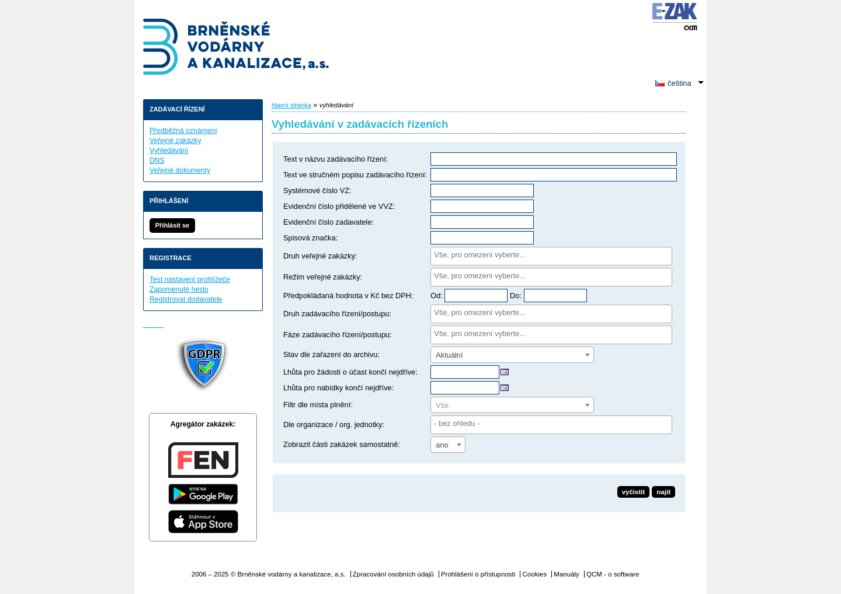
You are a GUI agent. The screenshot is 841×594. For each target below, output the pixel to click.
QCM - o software (612, 574)
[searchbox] (551, 254)
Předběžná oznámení (183, 131)
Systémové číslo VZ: (317, 190)
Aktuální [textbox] (449, 355)
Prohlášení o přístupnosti (478, 574)
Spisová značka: (310, 237)
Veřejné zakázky (175, 141)
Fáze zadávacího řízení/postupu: (337, 334)
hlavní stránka (291, 105)
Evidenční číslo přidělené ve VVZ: (339, 206)
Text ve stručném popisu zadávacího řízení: (355, 174)
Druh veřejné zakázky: (320, 255)
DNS (157, 160)
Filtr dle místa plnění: (318, 404)
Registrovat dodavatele (186, 299)
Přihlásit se (172, 225)
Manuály (566, 574)
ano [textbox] (442, 445)
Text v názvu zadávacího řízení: (335, 159)
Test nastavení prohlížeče (190, 279)
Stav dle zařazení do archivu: (331, 354)
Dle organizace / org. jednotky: (333, 424)
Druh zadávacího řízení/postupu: (337, 313)
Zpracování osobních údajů (393, 574)
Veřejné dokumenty (180, 170)
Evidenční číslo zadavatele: (328, 222)
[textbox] (512, 405)
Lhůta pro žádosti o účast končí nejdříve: (350, 372)
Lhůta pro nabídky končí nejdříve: (338, 387)
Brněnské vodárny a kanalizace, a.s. (236, 48)
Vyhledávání (169, 150)
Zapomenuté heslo (179, 289)
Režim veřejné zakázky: (322, 276)
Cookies (535, 574)
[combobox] (551, 256)
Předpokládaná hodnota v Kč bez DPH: (348, 295)
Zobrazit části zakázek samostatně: (341, 444)
